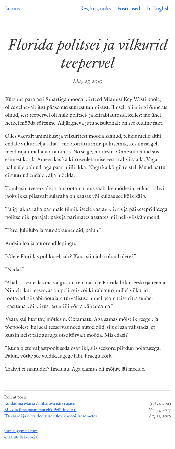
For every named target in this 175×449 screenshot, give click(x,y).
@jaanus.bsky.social (21, 437)
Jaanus (12, 9)
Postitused (128, 9)
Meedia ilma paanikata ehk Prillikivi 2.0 (40, 410)
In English (158, 9)
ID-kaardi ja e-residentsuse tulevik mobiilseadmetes (50, 416)
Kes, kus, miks (95, 9)
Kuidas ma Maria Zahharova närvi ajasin (40, 404)
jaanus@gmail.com (21, 431)
